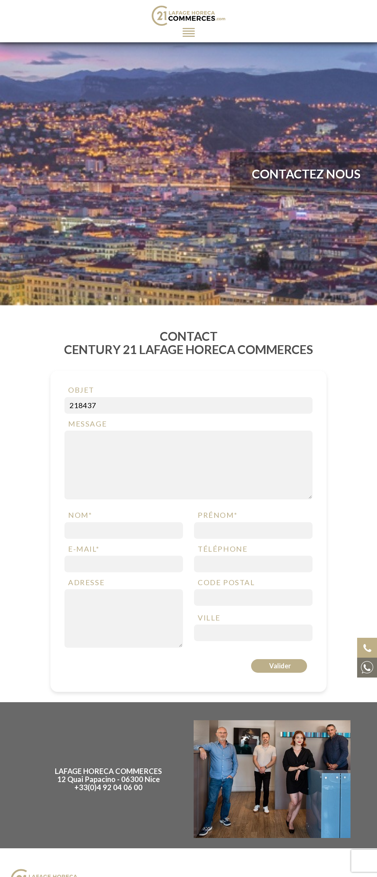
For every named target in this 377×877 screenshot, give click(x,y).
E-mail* (83, 548)
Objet (81, 389)
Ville (209, 617)
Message (87, 423)
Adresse (86, 582)
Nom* (80, 514)
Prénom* (217, 514)
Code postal (226, 582)
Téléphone (222, 548)
